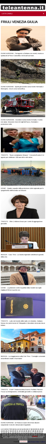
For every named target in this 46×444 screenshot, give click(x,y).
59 (38, 433)
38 (33, 431)
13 (20, 429)
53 (24, 433)
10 (14, 429)
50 (17, 433)
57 (33, 433)
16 (27, 429)
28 (11, 431)
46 (8, 433)
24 (2, 431)
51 (20, 433)
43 (2, 433)
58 (35, 433)
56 (31, 433)
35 (26, 431)
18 (31, 429)
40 (38, 431)
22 (40, 429)
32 (20, 431)
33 (22, 431)
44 (4, 433)
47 (11, 433)
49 (15, 433)
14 (22, 429)
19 (34, 429)
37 (31, 431)
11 (16, 429)
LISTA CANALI (7, 13)
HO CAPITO (23, 441)
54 (26, 433)
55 (29, 433)
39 (35, 431)
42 (42, 431)
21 (38, 429)
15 (25, 429)
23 (43, 429)
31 (17, 431)
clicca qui (34, 436)
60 (40, 433)
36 (29, 431)
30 (15, 431)
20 (36, 429)
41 (40, 431)
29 (13, 431)
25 (4, 431)
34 (24, 431)
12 (18, 429)
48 (13, 433)
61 (42, 433)
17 (29, 429)
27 (8, 431)
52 (22, 433)
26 (6, 431)
